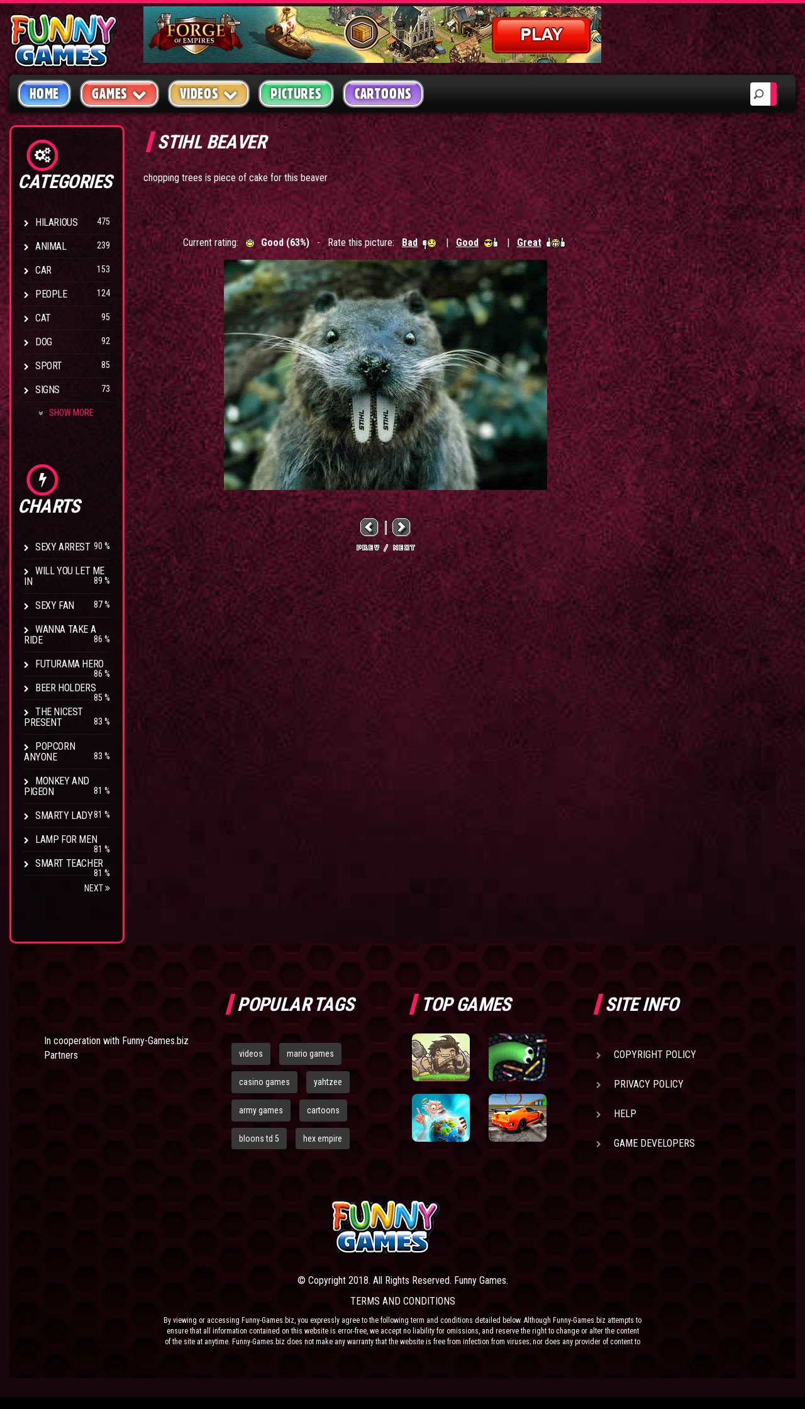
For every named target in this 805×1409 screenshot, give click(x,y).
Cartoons (383, 94)
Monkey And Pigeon (56, 786)
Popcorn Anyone (49, 751)
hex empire (322, 1138)
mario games (310, 1054)
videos (251, 1054)
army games (261, 1110)
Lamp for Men (66, 839)
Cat (43, 318)
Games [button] (119, 93)
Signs (47, 390)
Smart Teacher (69, 863)
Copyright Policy (655, 1055)
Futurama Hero (69, 664)
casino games (264, 1082)
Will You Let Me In (64, 576)
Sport (48, 366)
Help (625, 1114)
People (51, 294)
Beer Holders (65, 688)
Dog (43, 342)
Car (43, 270)
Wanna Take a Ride (60, 634)
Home (44, 94)
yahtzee (328, 1082)
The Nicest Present (53, 717)
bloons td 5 (259, 1138)
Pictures (295, 94)
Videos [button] (209, 93)
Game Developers (654, 1143)
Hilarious (56, 222)
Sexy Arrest (63, 547)
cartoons (323, 1110)
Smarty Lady (64, 815)
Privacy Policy (649, 1084)
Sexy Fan (54, 605)
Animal (51, 246)
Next (97, 888)
